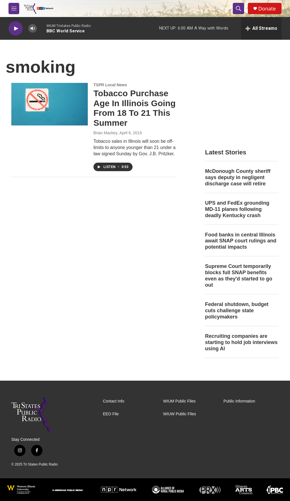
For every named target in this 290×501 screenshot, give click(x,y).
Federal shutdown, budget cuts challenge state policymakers (236, 310)
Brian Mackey (105, 133)
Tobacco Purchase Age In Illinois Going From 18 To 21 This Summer (134, 108)
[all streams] (261, 28)
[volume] (32, 28)
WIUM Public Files (179, 401)
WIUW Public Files (179, 414)
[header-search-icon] (238, 8)
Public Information (239, 401)
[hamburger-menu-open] (13, 8)
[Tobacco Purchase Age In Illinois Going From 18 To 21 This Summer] (49, 104)
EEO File (111, 414)
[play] (15, 28)
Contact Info (113, 401)
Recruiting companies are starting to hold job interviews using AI (241, 342)
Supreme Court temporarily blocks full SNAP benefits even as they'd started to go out (238, 275)
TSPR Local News (110, 85)
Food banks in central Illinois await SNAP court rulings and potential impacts (240, 241)
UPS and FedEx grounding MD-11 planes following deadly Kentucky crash (237, 209)
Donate (267, 9)
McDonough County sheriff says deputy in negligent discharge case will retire (237, 177)
